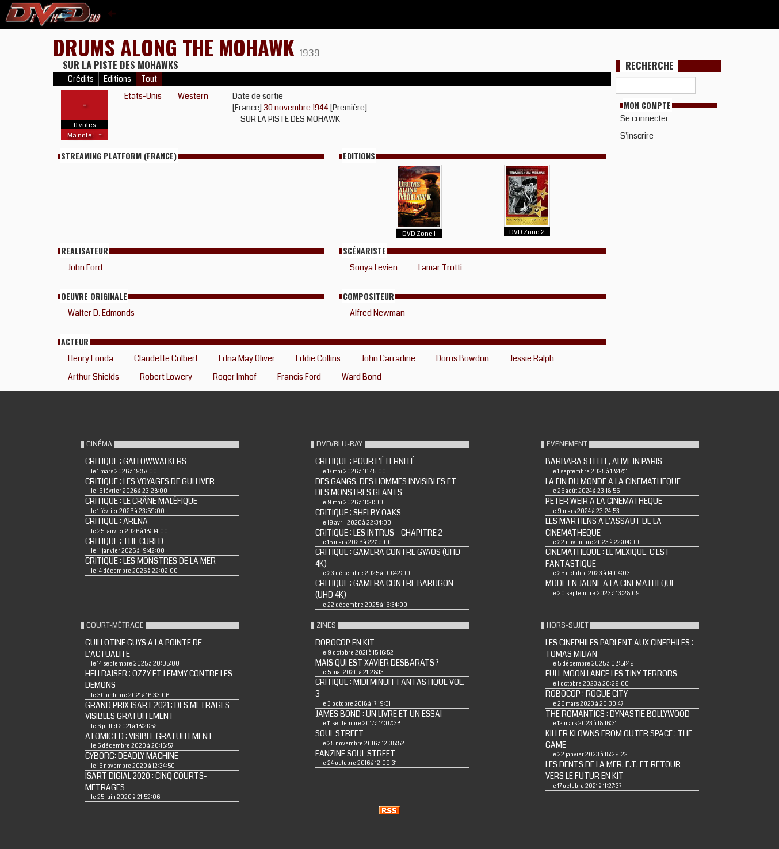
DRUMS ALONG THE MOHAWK (176, 47)
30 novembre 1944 (297, 107)
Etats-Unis (143, 96)
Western (193, 96)
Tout (149, 79)
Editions (117, 79)
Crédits (81, 79)
